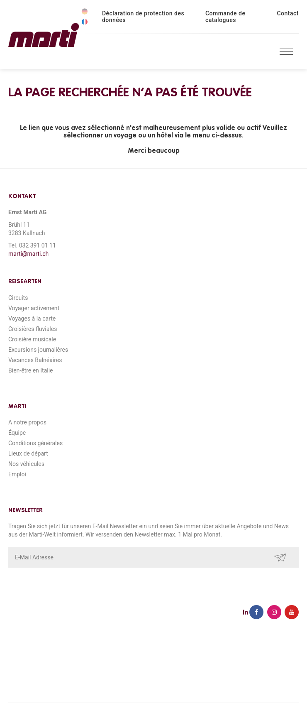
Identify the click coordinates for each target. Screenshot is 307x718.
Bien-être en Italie (30, 370)
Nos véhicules (26, 464)
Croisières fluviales (32, 329)
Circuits (18, 297)
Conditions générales (35, 443)
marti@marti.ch (28, 253)
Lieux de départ (28, 453)
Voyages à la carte (32, 318)
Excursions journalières (38, 349)
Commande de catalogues (225, 16)
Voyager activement (33, 308)
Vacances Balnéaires (35, 360)
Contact (288, 13)
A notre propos (27, 422)
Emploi (17, 474)
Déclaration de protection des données (143, 16)
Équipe (17, 432)
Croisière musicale (32, 339)
